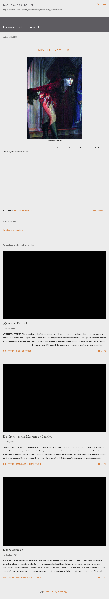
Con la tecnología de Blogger (54, 592)
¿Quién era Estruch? (15, 323)
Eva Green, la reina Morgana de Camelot (27, 436)
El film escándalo (13, 550)
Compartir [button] (97, 210)
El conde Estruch (18, 5)
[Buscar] (98, 4)
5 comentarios (23, 351)
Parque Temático (23, 210)
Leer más (101, 351)
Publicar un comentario (13, 230)
